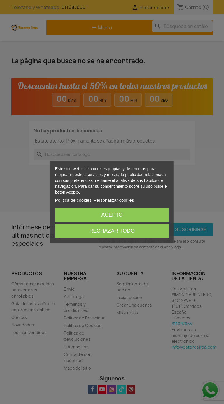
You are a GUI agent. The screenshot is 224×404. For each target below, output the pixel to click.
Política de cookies (73, 200)
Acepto (112, 215)
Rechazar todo (111, 231)
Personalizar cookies (114, 200)
